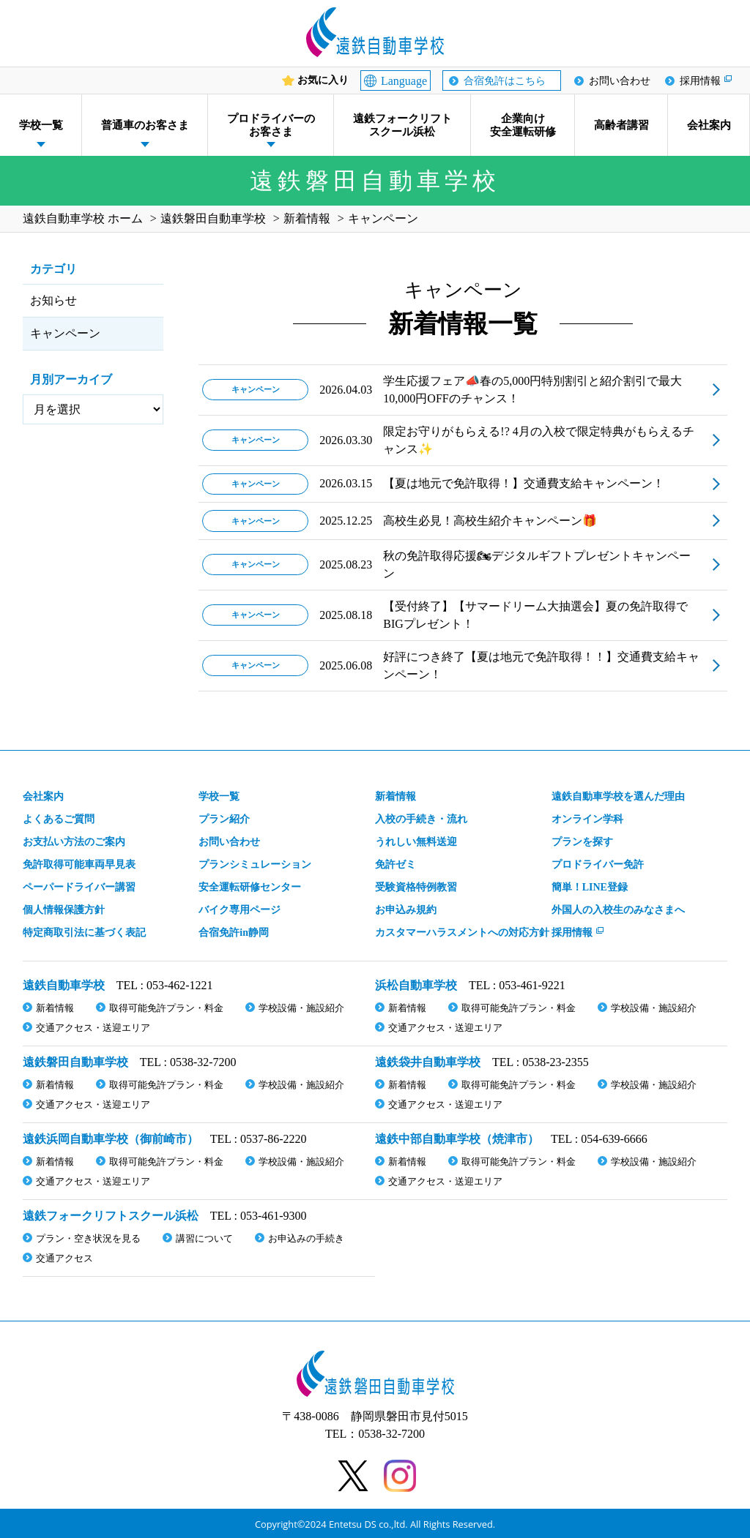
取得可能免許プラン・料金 (166, 1007)
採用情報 (700, 80)
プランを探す (582, 841)
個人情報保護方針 (64, 909)
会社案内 (709, 125)
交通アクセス (64, 1258)
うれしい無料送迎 (416, 841)
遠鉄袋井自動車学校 (427, 1062)
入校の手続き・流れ (421, 819)
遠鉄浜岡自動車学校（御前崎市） (110, 1139)
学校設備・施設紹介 (301, 1007)
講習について (204, 1238)
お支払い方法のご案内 (74, 841)
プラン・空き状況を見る (88, 1238)
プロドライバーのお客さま (271, 125)
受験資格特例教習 (416, 887)
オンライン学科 (587, 819)
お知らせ (53, 300)
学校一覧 (41, 125)
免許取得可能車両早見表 (79, 864)
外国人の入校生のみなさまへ (618, 909)
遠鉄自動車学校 (64, 985)
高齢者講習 (621, 125)
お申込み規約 (406, 909)
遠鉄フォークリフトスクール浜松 (402, 125)
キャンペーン (65, 333)
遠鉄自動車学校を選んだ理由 (618, 796)
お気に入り (323, 80)
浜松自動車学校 (416, 985)
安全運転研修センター (249, 887)
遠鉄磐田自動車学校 (75, 1062)
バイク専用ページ (239, 909)
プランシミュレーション (254, 864)
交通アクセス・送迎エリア (93, 1027)
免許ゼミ (395, 864)
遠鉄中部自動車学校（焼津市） (457, 1139)
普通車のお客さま (145, 125)
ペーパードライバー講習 (79, 887)
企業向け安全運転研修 (523, 125)
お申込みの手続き (306, 1238)
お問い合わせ (619, 80)
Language (404, 81)
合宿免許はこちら (505, 80)
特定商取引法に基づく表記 (84, 932)
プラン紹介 (224, 819)
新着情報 (395, 796)
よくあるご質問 (58, 819)
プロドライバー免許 (598, 864)
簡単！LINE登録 (590, 887)
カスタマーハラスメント (462, 932)
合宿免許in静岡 (233, 932)
